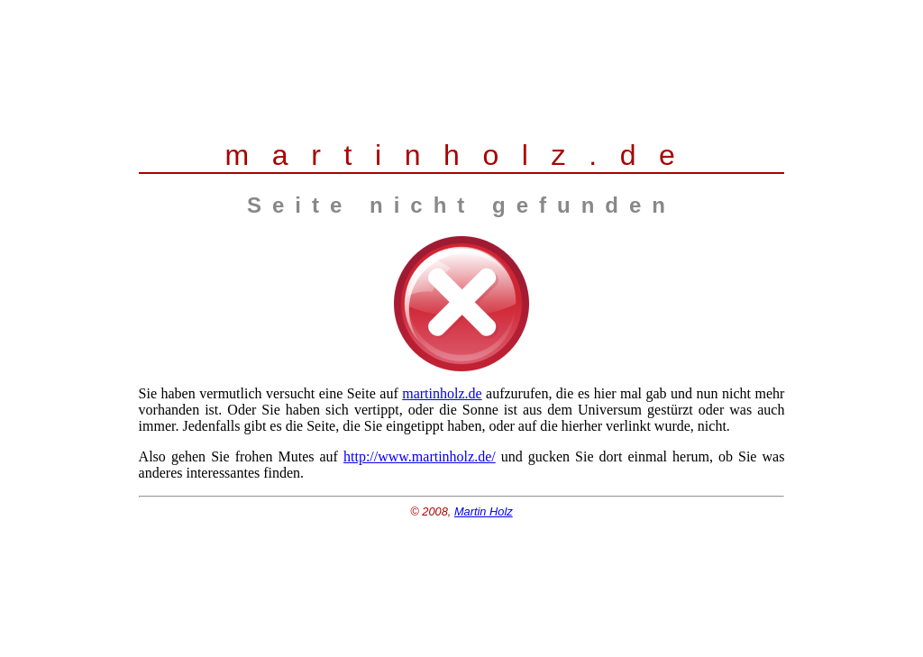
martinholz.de (441, 393)
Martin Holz (483, 511)
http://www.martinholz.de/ (419, 456)
